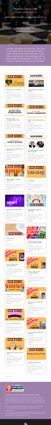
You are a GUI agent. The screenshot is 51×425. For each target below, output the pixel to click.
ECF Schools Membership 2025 (36, 120)
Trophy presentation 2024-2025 (14, 353)
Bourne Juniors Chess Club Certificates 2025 (35, 242)
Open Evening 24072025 (14, 209)
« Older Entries (8, 376)
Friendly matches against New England (36, 150)
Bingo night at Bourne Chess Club (13, 179)
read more (8, 98)
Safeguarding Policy (34, 362)
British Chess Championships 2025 (12, 119)
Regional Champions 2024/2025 (34, 210)
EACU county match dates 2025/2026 (14, 149)
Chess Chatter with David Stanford (36, 332)
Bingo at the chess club (13, 294)
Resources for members (14, 90)
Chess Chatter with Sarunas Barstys (12, 264)
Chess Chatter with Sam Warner (35, 302)
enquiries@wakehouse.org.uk (25, 31)
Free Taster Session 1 (13, 323)
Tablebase (31, 180)
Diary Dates (10, 238)
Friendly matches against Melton (36, 90)
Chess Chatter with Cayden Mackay (34, 272)
